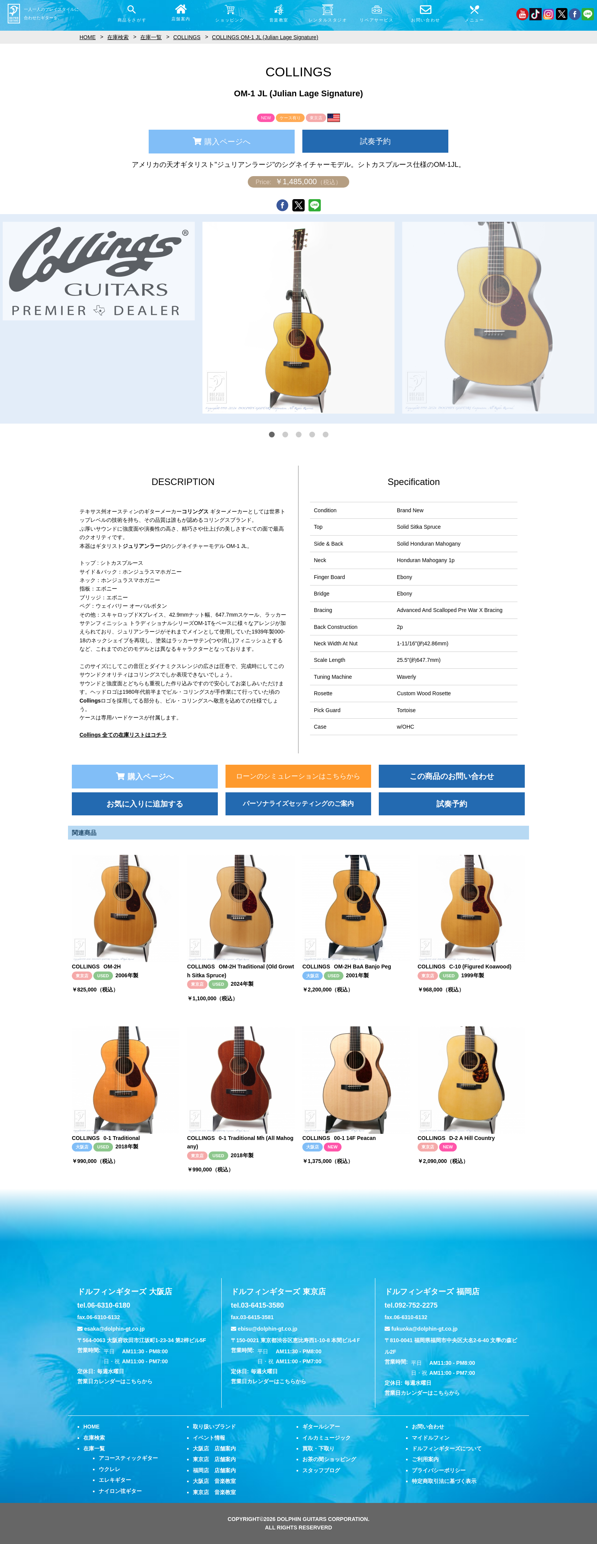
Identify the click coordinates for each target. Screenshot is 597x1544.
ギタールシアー (321, 1427)
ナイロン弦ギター (120, 1491)
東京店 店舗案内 (214, 1459)
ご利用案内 (425, 1459)
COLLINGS (187, 37)
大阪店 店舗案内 (214, 1448)
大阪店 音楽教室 (214, 1481)
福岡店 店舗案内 (214, 1470)
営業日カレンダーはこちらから (115, 1381)
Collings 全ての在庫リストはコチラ (123, 735)
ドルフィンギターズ (124, 1291)
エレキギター (115, 1480)
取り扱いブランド (214, 1427)
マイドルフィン (430, 1438)
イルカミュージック (326, 1438)
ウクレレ (109, 1469)
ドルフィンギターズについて (447, 1448)
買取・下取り (318, 1448)
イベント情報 (209, 1438)
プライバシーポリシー (439, 1470)
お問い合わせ (428, 1427)
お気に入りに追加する (144, 804)
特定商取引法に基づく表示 (444, 1481)
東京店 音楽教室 (214, 1492)
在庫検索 (94, 1438)
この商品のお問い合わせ (452, 776)
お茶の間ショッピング (329, 1459)
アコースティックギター (128, 1458)
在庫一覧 (94, 1448)
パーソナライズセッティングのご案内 (298, 803)
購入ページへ (221, 141)
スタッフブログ (321, 1470)
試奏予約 (375, 141)
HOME (91, 1427)
